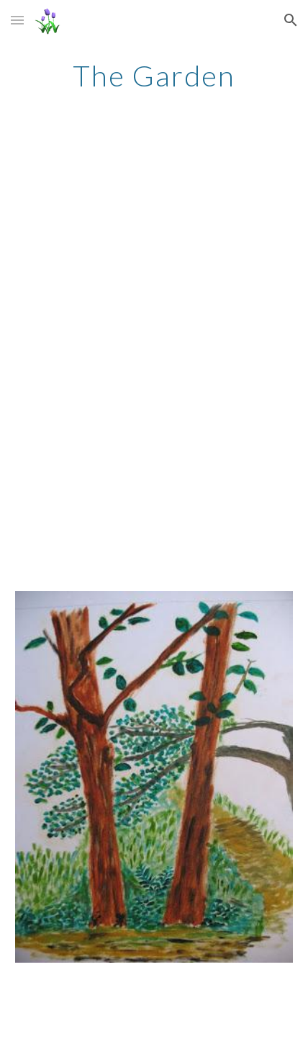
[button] (17, 20)
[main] (154, 75)
